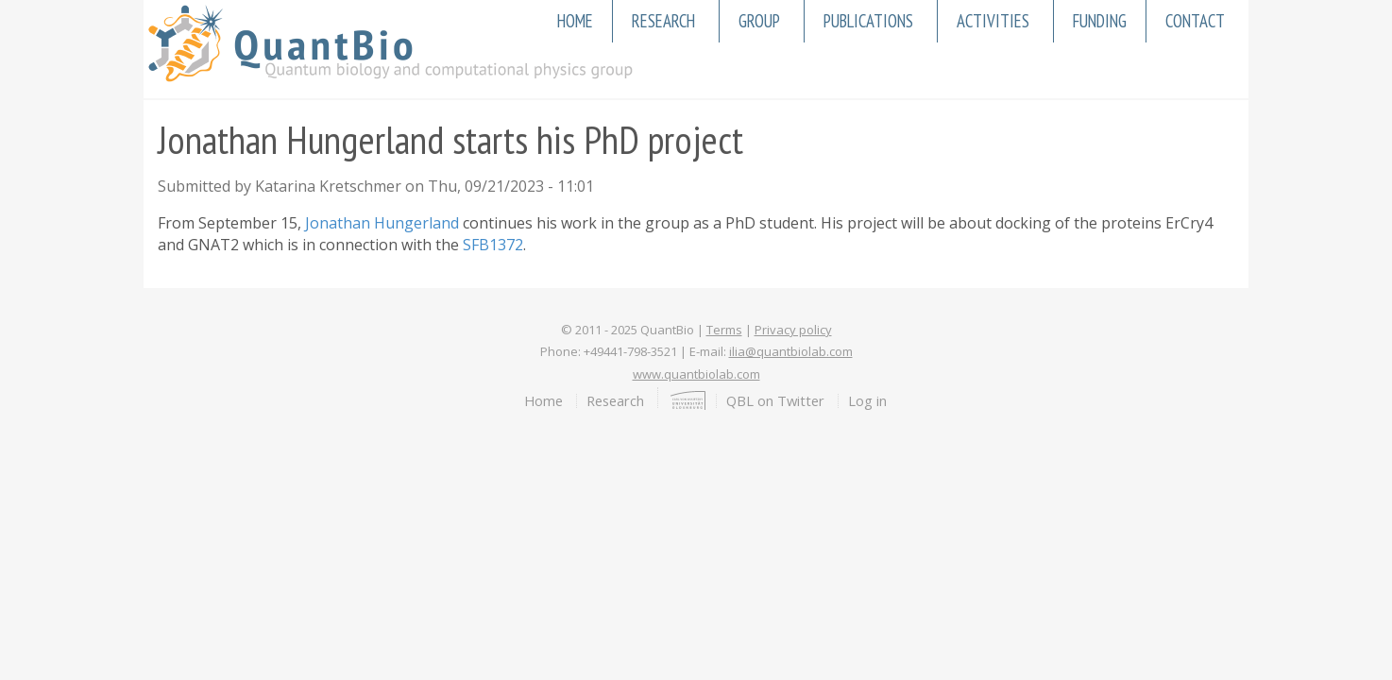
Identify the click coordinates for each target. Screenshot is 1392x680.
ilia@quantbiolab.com (791, 351)
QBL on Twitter (775, 400)
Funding (1100, 20)
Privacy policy (793, 329)
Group (759, 20)
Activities (993, 20)
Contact (1195, 20)
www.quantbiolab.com (696, 374)
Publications (868, 20)
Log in (867, 400)
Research (663, 20)
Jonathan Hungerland (382, 222)
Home (575, 20)
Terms (724, 329)
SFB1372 (493, 244)
